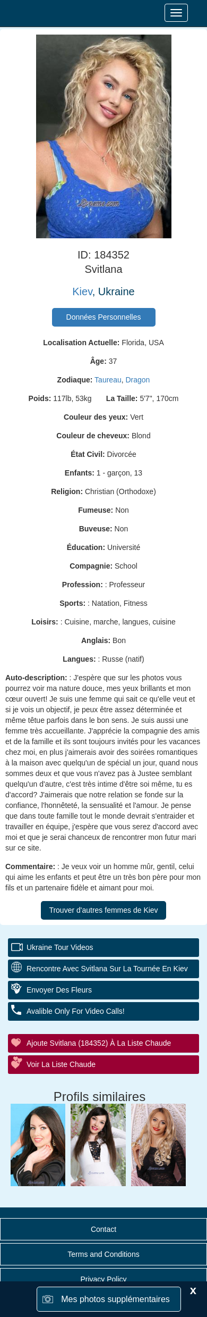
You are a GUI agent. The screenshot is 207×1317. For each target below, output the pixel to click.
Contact (103, 1229)
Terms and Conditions (103, 1254)
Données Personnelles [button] (103, 317)
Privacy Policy (103, 1279)
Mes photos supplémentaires (115, 1299)
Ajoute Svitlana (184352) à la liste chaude (99, 1043)
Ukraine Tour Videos (60, 947)
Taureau (108, 380)
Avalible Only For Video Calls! (76, 1011)
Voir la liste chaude (61, 1064)
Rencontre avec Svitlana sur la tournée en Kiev (107, 968)
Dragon (137, 380)
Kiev (82, 291)
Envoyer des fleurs (59, 990)
